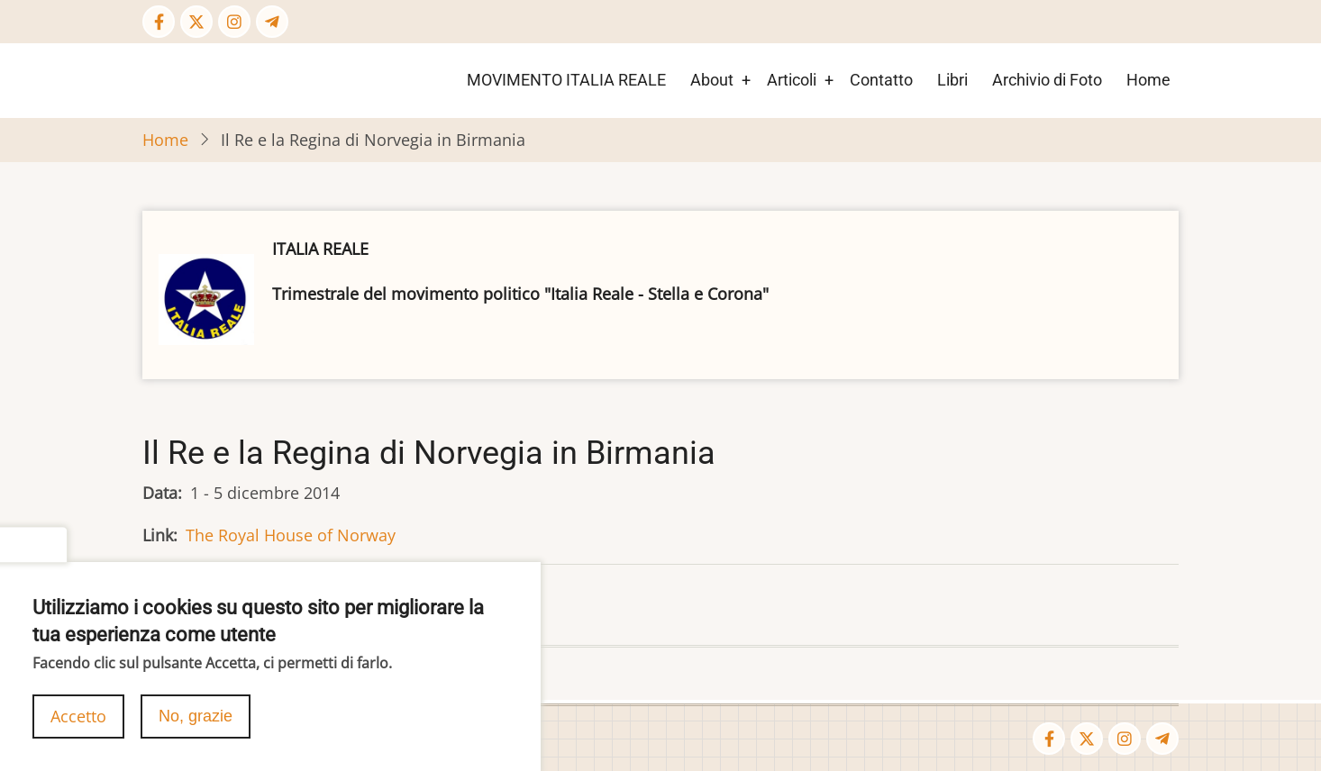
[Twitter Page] (196, 21)
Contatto (881, 79)
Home (1148, 79)
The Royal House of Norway (291, 535)
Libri (952, 79)
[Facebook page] (158, 21)
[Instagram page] (234, 21)
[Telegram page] (272, 21)
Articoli (791, 79)
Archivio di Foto (1047, 79)
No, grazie (195, 729)
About (711, 79)
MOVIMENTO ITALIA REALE (566, 79)
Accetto (78, 728)
